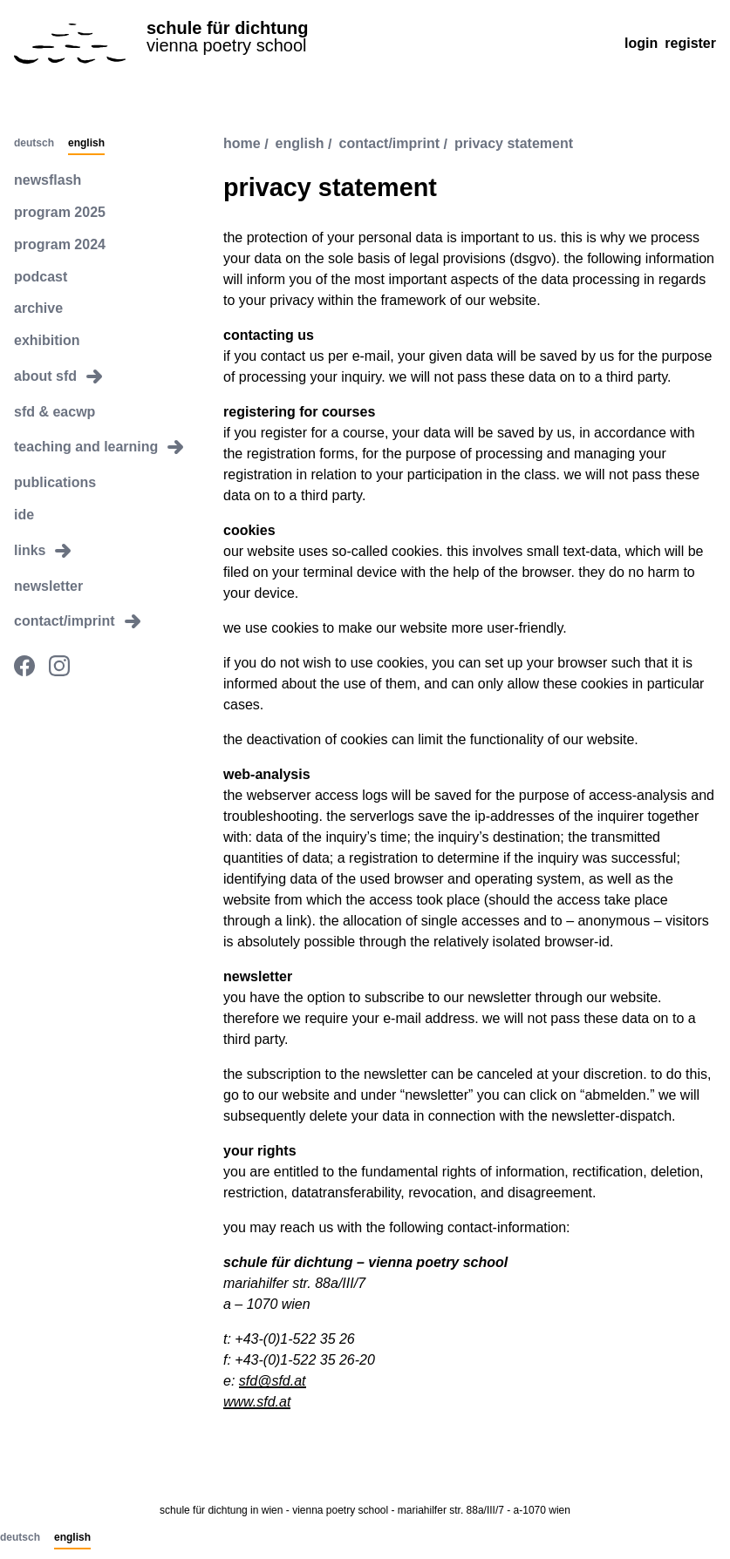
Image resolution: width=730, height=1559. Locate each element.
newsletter (48, 586)
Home (242, 144)
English (86, 144)
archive (38, 308)
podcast (40, 276)
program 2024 (60, 244)
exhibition (47, 340)
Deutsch (34, 144)
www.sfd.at (256, 1401)
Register (690, 43)
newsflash (47, 180)
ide (24, 514)
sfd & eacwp (54, 411)
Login (641, 43)
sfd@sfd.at (272, 1380)
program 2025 (60, 212)
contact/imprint (389, 144)
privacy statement (513, 144)
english (300, 144)
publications (55, 482)
